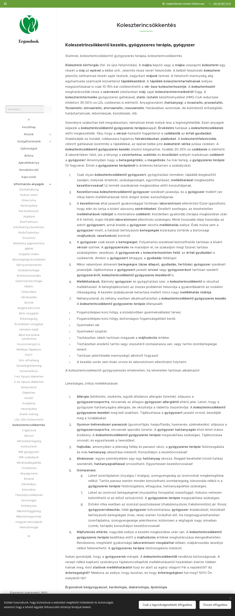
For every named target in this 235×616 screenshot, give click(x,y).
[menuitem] (28, 127)
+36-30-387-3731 (222, 3)
